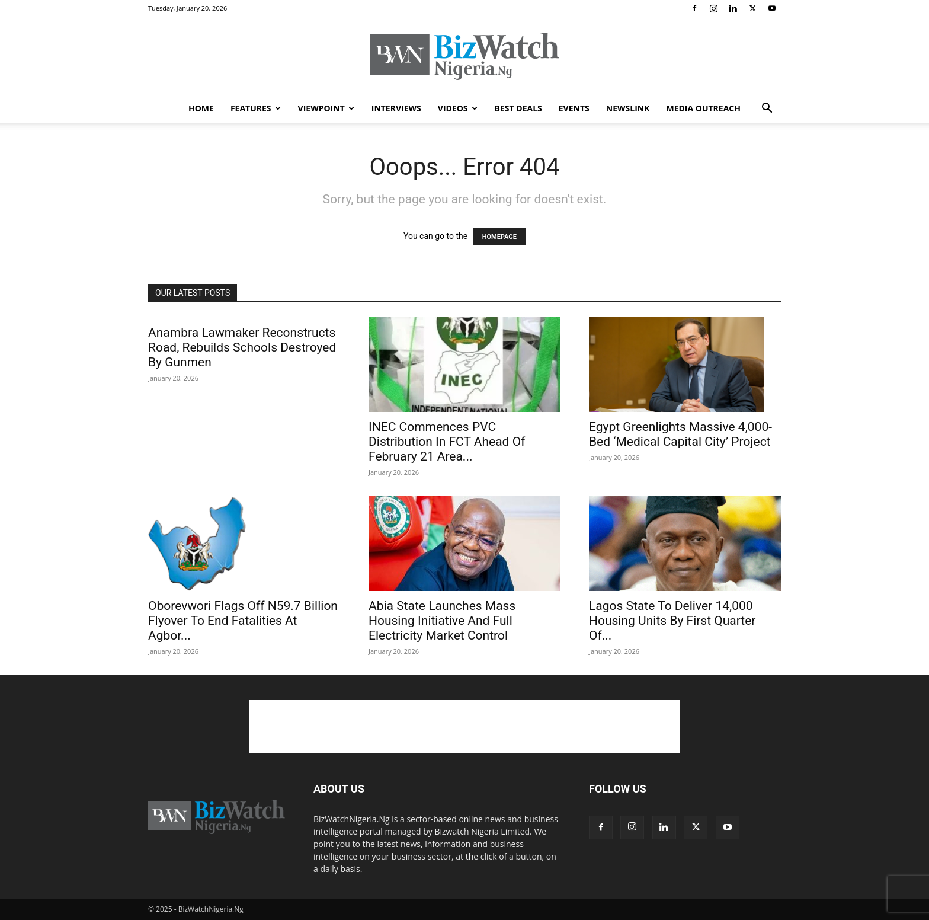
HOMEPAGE (499, 237)
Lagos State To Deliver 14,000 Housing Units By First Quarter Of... (672, 621)
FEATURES (255, 108)
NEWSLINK (628, 108)
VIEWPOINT (326, 108)
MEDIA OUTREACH (703, 108)
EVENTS (574, 108)
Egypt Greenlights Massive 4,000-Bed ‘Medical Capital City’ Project (680, 434)
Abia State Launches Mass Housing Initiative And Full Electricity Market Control (442, 621)
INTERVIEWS (396, 108)
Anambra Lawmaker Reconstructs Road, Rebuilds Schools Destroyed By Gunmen (242, 347)
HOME (201, 108)
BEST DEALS (518, 108)
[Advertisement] (464, 726)
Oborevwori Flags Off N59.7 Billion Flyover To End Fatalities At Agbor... (243, 621)
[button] (766, 109)
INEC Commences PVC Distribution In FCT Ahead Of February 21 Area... (447, 442)
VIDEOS (458, 108)
